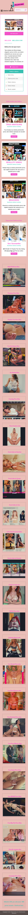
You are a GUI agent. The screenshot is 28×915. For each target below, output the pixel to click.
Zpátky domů (14, 67)
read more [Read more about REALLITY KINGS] (14, 174)
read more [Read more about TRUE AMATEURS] (14, 136)
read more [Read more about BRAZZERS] (14, 212)
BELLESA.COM (17, 40)
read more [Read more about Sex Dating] (14, 253)
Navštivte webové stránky (14, 126)
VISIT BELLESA (14, 33)
